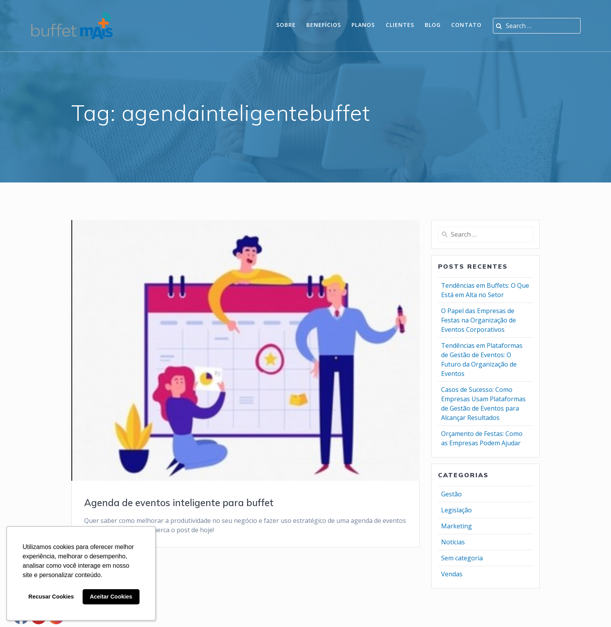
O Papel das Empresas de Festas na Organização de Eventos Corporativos (478, 320)
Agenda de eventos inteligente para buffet (179, 502)
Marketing (456, 526)
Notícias (453, 542)
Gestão (451, 494)
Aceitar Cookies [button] (111, 596)
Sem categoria (462, 558)
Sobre (286, 24)
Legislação (456, 510)
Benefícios (323, 24)
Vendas (452, 574)
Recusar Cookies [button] (51, 596)
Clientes (400, 24)
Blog (433, 24)
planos (363, 24)
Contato (466, 24)
